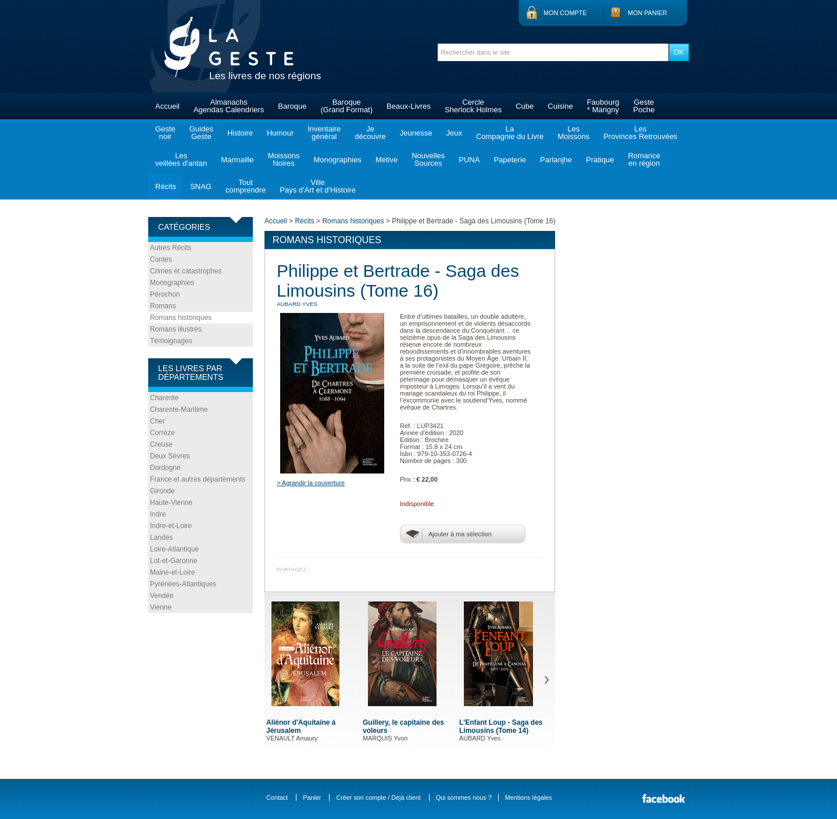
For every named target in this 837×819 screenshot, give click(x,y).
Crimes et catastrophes (185, 271)
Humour (280, 133)
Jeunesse (416, 133)
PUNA (469, 159)
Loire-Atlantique (174, 549)
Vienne (160, 607)
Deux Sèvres (170, 456)
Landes (161, 537)
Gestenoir (165, 132)
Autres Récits (170, 248)
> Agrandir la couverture (311, 482)
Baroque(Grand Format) (346, 106)
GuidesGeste (201, 132)
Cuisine (560, 106)
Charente (164, 398)
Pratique (600, 159)
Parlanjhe (556, 159)
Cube (525, 106)
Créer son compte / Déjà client (378, 797)
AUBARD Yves (297, 304)
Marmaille (237, 159)
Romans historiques (181, 318)
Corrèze (162, 433)
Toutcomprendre (246, 186)
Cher (157, 421)
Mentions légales (528, 797)
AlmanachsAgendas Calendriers (229, 106)
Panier (312, 797)
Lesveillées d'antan (181, 159)
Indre (158, 514)
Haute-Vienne (171, 502)
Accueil (167, 106)
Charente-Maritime (179, 409)
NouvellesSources (428, 159)
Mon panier (647, 12)
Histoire (240, 133)
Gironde (162, 491)
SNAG (201, 186)
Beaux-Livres (409, 106)
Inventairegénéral (324, 132)
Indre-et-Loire (171, 526)
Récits (165, 186)
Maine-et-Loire (172, 572)
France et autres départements (197, 479)
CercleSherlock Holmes (473, 106)
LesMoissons (573, 132)
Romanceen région (644, 159)
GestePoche (643, 106)
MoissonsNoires (284, 159)
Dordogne (165, 468)
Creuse (161, 444)
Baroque (292, 106)
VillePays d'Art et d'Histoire (318, 186)
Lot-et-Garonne (173, 561)
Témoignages (171, 341)
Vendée (162, 596)
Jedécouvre (370, 132)
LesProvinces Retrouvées (640, 132)
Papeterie (509, 159)
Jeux (454, 133)
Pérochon (165, 294)
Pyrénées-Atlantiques (183, 584)
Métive (386, 159)
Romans (163, 306)
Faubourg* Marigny (603, 106)
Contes (161, 259)
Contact (277, 797)
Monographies (337, 159)
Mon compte (564, 12)
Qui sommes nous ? (464, 797)
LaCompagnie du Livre (509, 132)
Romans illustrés (176, 329)
